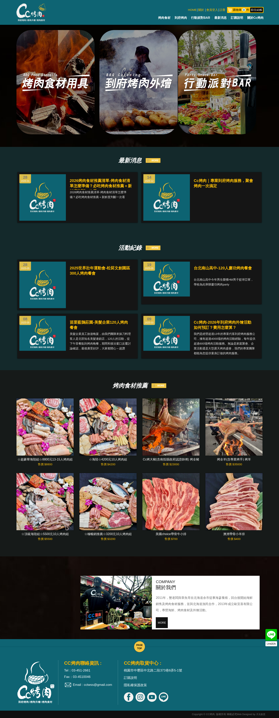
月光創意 (260, 714)
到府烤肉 (181, 17)
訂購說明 (237, 17)
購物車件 (248, 9)
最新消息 (220, 17)
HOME (192, 9)
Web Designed (244, 714)
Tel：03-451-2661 (77, 670)
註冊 (222, 9)
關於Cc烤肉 (255, 17)
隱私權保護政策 (135, 685)
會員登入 (212, 9)
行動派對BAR (200, 17)
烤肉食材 (164, 17)
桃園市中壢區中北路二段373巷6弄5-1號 (153, 670)
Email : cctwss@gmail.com (92, 685)
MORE (155, 160)
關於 (201, 9)
